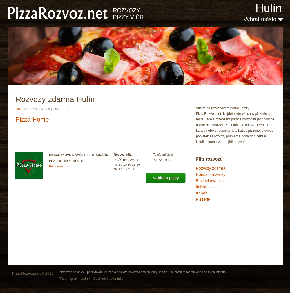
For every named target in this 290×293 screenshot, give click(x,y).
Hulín (269, 8)
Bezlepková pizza (211, 180)
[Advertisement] (224, 226)
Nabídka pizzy (165, 177)
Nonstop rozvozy (210, 174)
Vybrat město (263, 19)
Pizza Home (32, 119)
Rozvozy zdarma (210, 168)
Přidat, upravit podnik (74, 279)
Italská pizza (207, 187)
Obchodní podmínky (108, 279)
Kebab (201, 193)
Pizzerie (203, 199)
